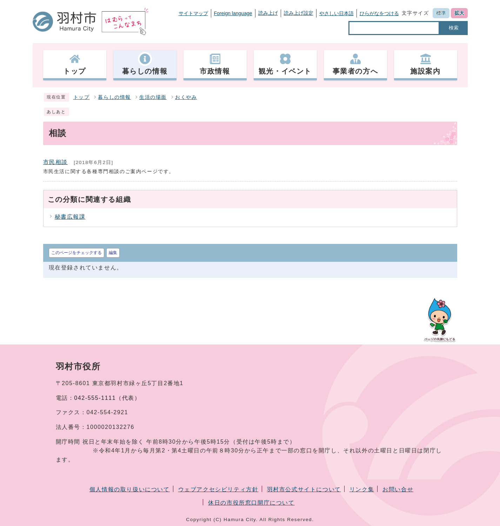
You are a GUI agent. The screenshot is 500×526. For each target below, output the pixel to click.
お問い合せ (397, 489)
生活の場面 (153, 97)
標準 (441, 13)
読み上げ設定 (298, 13)
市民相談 (55, 162)
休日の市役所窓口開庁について (251, 503)
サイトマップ (193, 13)
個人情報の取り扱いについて (129, 489)
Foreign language (233, 13)
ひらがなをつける (379, 13)
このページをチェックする (76, 252)
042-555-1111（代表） (107, 398)
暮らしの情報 (114, 97)
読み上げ (268, 13)
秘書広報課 (70, 217)
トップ (81, 97)
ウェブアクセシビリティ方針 (218, 489)
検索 (454, 27)
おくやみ (186, 97)
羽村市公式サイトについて (304, 489)
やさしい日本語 (336, 13)
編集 (113, 252)
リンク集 (361, 489)
